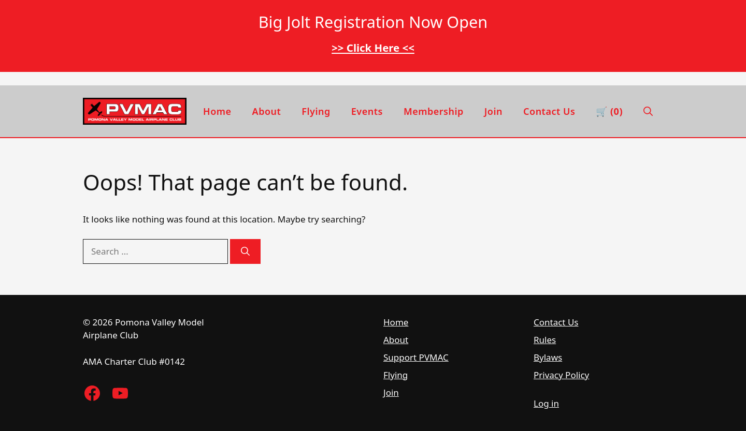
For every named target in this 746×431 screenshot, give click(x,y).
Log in (546, 403)
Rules (545, 340)
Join (493, 111)
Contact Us (549, 111)
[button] (648, 111)
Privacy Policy (561, 375)
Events (367, 111)
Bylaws (548, 357)
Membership (434, 111)
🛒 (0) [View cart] (609, 111)
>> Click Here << (373, 47)
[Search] (245, 251)
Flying (316, 111)
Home (217, 111)
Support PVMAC (416, 357)
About (266, 111)
